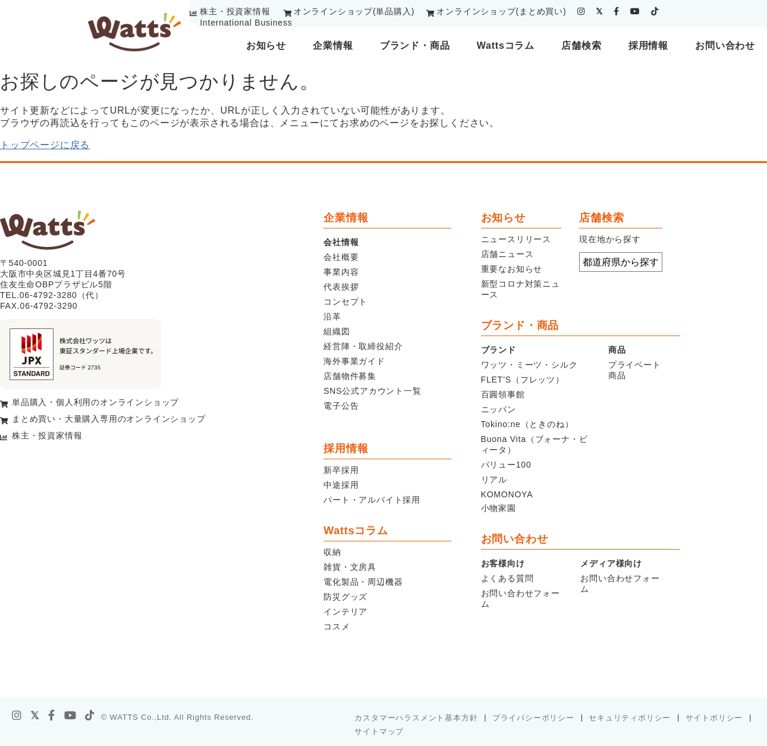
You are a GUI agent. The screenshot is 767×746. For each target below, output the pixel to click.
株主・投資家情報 (235, 11)
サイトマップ (379, 731)
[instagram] (581, 11)
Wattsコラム (506, 45)
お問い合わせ (725, 45)
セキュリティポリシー (630, 717)
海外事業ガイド (354, 361)
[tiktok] (655, 11)
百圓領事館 (503, 394)
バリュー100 (506, 464)
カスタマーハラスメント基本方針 (415, 717)
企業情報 (333, 45)
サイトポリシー (714, 717)
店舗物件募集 (349, 376)
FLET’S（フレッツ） (522, 379)
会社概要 (341, 257)
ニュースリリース (516, 239)
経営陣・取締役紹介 (363, 346)
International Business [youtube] (246, 22)
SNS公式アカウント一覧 (372, 391)
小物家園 (498, 508)
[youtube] (635, 11)
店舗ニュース (507, 254)
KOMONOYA (507, 494)
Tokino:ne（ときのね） (527, 424)
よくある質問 (507, 578)
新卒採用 (341, 470)
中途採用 (341, 485)
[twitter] (599, 11)
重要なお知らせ (512, 269)
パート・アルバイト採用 (371, 499)
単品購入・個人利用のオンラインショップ (95, 402)
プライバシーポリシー (533, 717)
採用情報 (648, 45)
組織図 (336, 331)
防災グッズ (345, 596)
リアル (494, 479)
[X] (35, 716)
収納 (332, 552)
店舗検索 (581, 45)
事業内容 (341, 272)
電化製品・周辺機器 (363, 582)
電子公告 (341, 405)
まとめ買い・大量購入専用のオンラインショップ (109, 419)
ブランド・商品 (415, 45)
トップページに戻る (45, 145)
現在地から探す (610, 239)
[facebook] (617, 11)
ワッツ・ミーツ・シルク (529, 364)
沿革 (332, 316)
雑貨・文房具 (349, 567)
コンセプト (345, 301)
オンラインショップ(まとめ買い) (501, 11)
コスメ (336, 626)
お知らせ (266, 45)
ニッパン (498, 409)
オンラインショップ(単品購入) (354, 11)
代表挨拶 (341, 286)
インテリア (345, 611)
